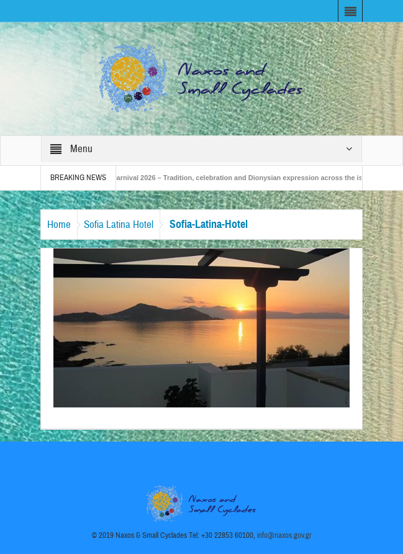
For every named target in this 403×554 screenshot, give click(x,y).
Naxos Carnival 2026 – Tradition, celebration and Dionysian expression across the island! (237, 177)
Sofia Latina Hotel (118, 224)
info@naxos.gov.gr (284, 535)
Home (59, 224)
